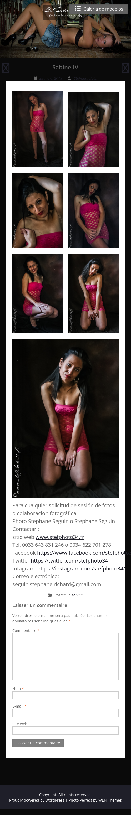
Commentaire (25, 630)
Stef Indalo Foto (65, 10)
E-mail (19, 706)
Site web (19, 723)
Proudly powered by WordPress (36, 800)
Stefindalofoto (85, 78)
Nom (18, 688)
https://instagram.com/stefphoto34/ (81, 568)
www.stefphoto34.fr (60, 536)
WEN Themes (110, 800)
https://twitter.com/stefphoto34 (69, 560)
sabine (77, 594)
